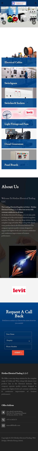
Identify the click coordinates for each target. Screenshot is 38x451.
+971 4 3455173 (11, 420)
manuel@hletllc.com (13, 425)
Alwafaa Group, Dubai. (15, 440)
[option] (19, 290)
